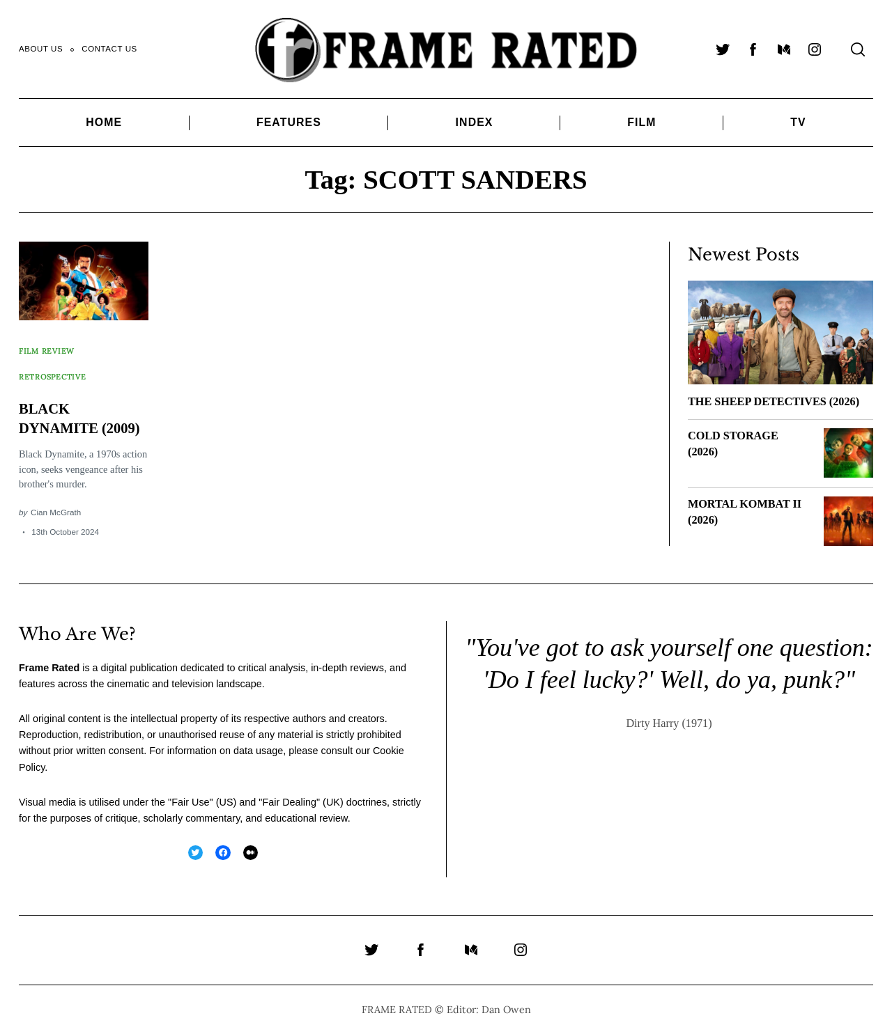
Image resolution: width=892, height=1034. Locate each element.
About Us (41, 49)
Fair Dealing (289, 802)
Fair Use (190, 802)
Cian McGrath (56, 505)
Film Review (48, 345)
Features (288, 122)
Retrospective (55, 357)
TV (798, 122)
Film (641, 122)
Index (474, 122)
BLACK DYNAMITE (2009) (63, 403)
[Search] (858, 49)
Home (104, 122)
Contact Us (109, 49)
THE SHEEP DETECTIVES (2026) (773, 401)
